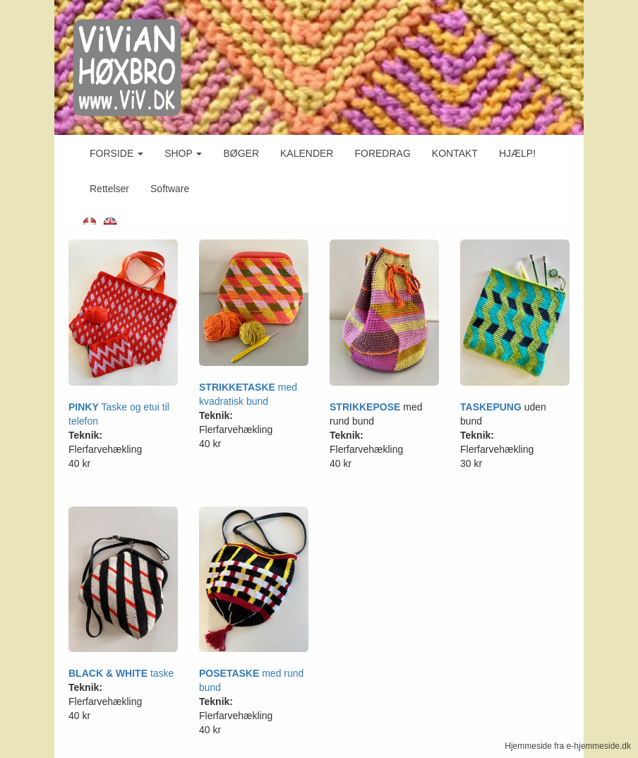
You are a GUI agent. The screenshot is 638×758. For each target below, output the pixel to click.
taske (162, 673)
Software (169, 188)
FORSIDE (116, 153)
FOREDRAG (382, 153)
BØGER (241, 153)
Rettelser (109, 188)
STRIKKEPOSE (365, 407)
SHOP (183, 153)
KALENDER (306, 153)
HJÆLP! (517, 153)
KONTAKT (455, 153)
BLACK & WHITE (109, 673)
